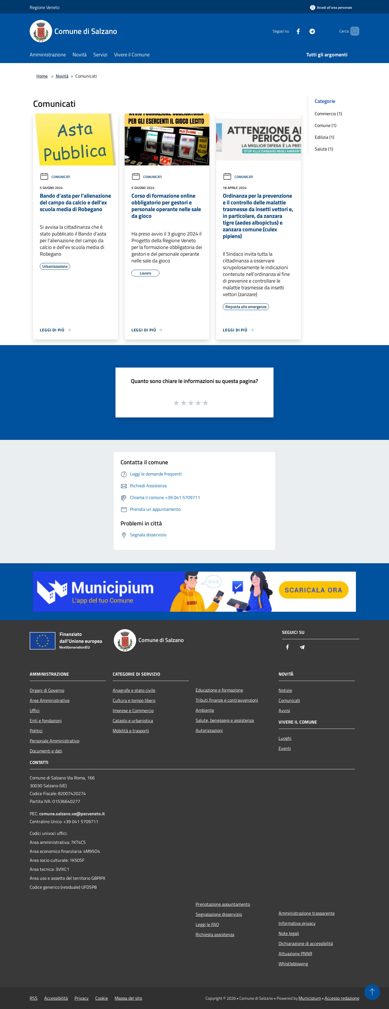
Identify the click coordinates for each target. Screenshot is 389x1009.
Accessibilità (56, 998)
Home (42, 76)
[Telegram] (302, 31)
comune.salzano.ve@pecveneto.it (72, 813)
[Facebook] (288, 31)
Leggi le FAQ (207, 924)
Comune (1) (325, 125)
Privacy (82, 998)
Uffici (35, 710)
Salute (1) (324, 149)
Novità (62, 76)
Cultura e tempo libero (134, 700)
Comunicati (55, 176)
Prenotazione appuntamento (223, 904)
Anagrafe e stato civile (134, 690)
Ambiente (205, 710)
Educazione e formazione (219, 690)
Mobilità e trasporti (131, 730)
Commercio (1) (328, 113)
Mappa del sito (128, 998)
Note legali (289, 933)
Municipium (309, 998)
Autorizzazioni (209, 730)
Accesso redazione (342, 998)
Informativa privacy (297, 923)
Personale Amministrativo (54, 740)
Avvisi (284, 710)
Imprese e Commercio (133, 710)
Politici (36, 730)
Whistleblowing (293, 963)
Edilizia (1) (324, 137)
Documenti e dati (46, 750)
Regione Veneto (44, 7)
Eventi (285, 748)
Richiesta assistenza (215, 934)
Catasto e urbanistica (133, 720)
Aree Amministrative (50, 700)
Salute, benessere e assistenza (225, 720)
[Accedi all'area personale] (331, 7)
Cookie (101, 998)
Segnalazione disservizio (219, 914)
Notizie (285, 690)
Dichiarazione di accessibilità (306, 943)
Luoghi (285, 738)
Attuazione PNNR (295, 953)
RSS (34, 998)
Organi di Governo (47, 690)
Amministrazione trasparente (307, 913)
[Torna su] (372, 992)
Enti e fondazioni (46, 720)
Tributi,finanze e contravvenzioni (227, 700)
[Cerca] (352, 31)
